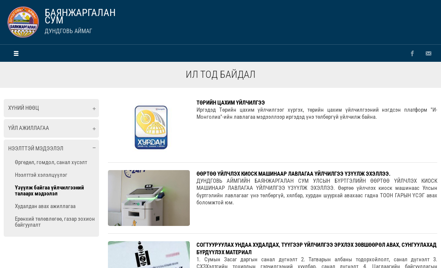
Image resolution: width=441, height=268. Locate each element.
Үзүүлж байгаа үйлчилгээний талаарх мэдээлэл (49, 190)
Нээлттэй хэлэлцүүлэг (41, 175)
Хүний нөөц (23, 108)
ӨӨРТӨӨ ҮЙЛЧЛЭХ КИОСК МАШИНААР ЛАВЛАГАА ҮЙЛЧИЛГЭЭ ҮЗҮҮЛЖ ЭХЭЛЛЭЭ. (293, 173)
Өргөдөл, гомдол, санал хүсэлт (51, 162)
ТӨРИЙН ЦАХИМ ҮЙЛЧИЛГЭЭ (230, 102)
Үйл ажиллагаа (28, 128)
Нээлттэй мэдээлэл (35, 148)
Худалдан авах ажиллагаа (45, 206)
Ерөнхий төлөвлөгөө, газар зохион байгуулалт (55, 222)
